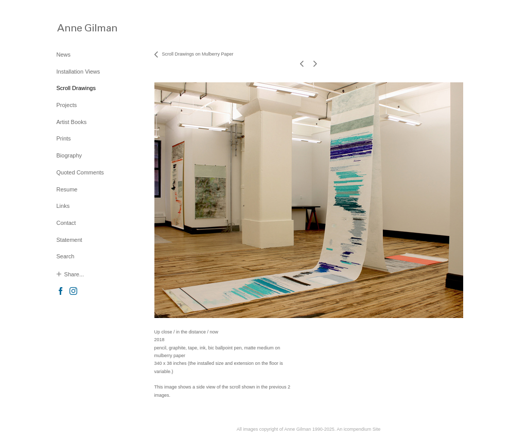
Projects (67, 105)
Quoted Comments (80, 172)
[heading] (82, 27)
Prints (64, 138)
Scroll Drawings (76, 88)
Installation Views (78, 71)
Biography (69, 155)
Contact (66, 223)
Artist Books (72, 122)
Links (63, 206)
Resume (67, 189)
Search (66, 256)
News (64, 54)
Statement (69, 240)
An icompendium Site (358, 429)
